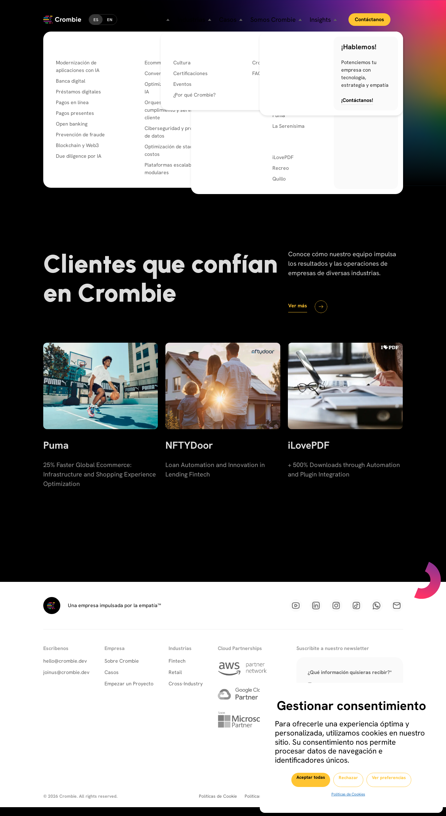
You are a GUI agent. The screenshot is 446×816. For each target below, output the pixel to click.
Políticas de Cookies (348, 794)
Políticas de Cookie (218, 805)
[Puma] (100, 435)
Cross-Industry (186, 691)
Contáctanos (380, 15)
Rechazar (348, 780)
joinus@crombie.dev (66, 680)
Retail (175, 680)
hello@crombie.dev (65, 668)
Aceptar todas (299, 780)
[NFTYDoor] (222, 435)
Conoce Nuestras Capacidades (152, 179)
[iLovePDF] (345, 435)
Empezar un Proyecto (128, 691)
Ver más (300, 309)
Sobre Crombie (121, 668)
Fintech (177, 668)
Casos (111, 680)
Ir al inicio (67, 179)
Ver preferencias (399, 780)
